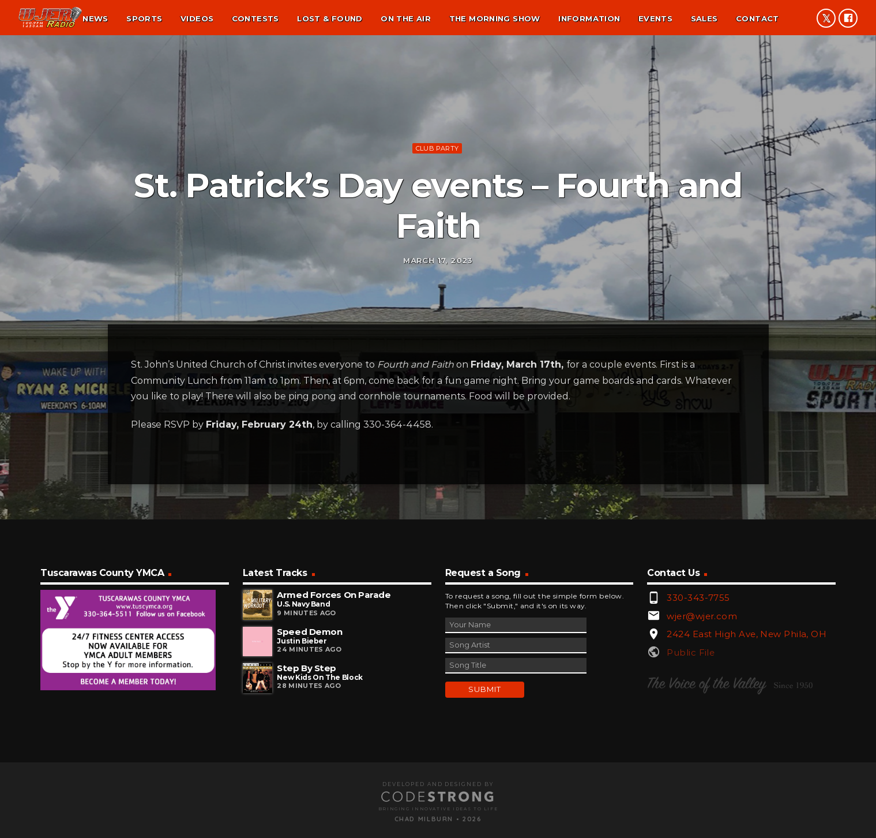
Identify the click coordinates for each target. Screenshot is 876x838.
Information (589, 18)
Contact (757, 18)
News (95, 18)
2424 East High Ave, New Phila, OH (746, 771)
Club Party (437, 212)
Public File (691, 789)
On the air (406, 18)
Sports (144, 18)
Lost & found (330, 18)
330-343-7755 (698, 734)
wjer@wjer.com (702, 752)
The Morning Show (494, 18)
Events (655, 18)
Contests (255, 18)
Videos (197, 18)
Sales (704, 18)
